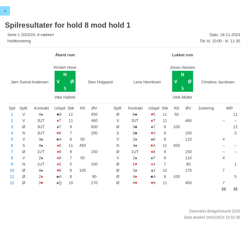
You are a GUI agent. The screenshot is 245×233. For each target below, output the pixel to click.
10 (12, 170)
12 (12, 183)
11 (12, 177)
